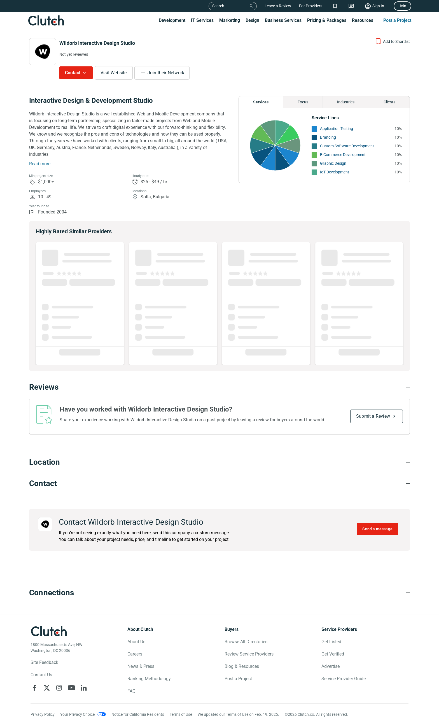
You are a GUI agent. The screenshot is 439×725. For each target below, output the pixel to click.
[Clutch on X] (47, 688)
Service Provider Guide (343, 678)
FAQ (131, 691)
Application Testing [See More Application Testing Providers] (336, 128)
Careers (134, 654)
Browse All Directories (246, 641)
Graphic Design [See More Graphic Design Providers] (333, 163)
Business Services (283, 20)
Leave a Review (278, 6)
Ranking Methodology (149, 678)
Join (402, 6)
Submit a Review (373, 416)
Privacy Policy (43, 714)
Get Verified (332, 654)
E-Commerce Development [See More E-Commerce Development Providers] (343, 154)
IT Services (202, 20)
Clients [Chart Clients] (389, 102)
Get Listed (331, 641)
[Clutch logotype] (49, 631)
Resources (362, 20)
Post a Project (397, 20)
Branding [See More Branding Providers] (328, 137)
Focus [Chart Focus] (303, 102)
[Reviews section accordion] (219, 387)
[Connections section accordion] (219, 592)
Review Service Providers (249, 654)
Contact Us (41, 674)
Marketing (229, 20)
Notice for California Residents (137, 714)
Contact (72, 72)
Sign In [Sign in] (378, 6)
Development (172, 20)
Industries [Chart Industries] (345, 102)
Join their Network (166, 72)
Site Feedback (44, 662)
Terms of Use (181, 714)
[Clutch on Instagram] (59, 688)
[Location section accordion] (219, 462)
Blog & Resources (242, 666)
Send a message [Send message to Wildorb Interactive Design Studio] (377, 529)
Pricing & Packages (326, 20)
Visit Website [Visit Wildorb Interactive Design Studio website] (114, 72)
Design (252, 20)
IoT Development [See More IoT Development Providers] (334, 172)
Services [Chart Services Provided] (260, 102)
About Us (136, 641)
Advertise (330, 666)
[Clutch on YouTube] (71, 688)
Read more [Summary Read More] (39, 163)
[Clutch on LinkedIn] (84, 688)
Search (218, 6)
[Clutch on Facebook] (34, 688)
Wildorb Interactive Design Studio (97, 43)
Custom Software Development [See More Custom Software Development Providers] (347, 146)
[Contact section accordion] (219, 483)
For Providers (310, 6)
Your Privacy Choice (77, 714)
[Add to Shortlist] (392, 41)
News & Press (140, 666)
